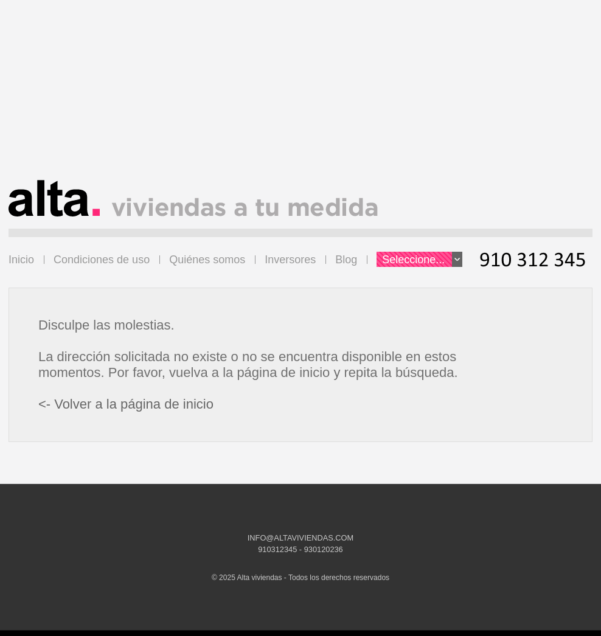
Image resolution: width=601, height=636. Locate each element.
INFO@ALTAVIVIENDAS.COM (300, 537)
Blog (346, 260)
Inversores (290, 260)
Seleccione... (422, 259)
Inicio (21, 260)
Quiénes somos (207, 260)
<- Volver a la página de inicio (126, 404)
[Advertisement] (300, 95)
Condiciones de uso (102, 260)
